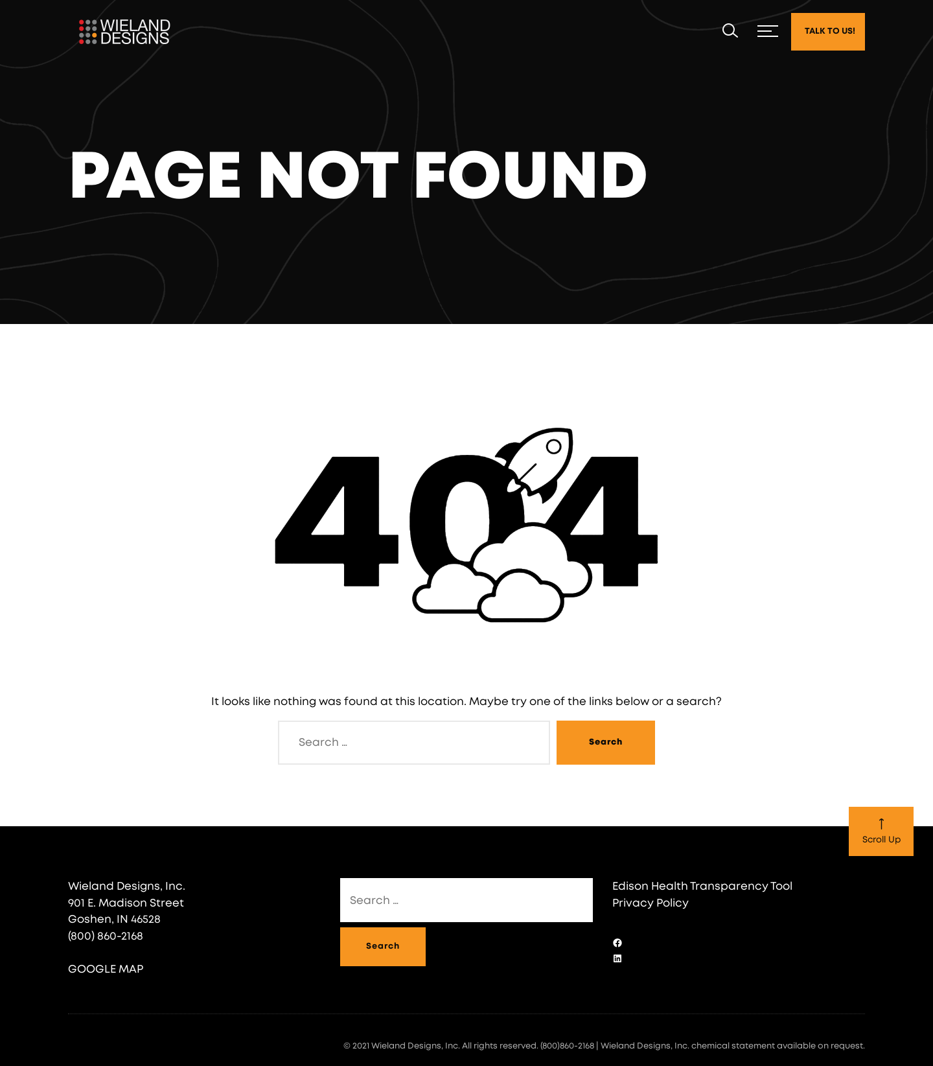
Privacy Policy (650, 903)
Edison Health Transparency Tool (702, 886)
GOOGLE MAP (105, 969)
